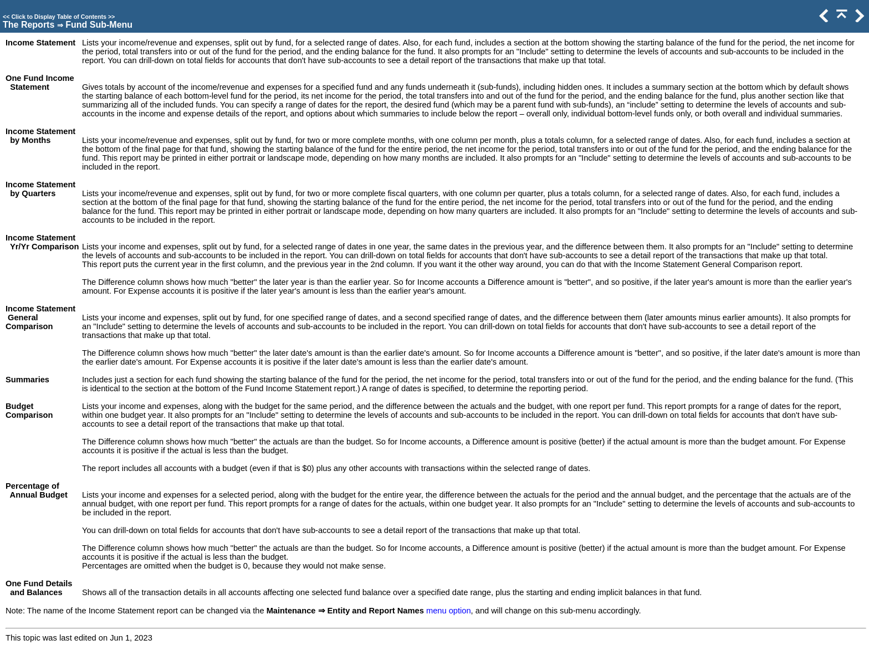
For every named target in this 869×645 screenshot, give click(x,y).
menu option (448, 610)
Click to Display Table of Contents (58, 16)
